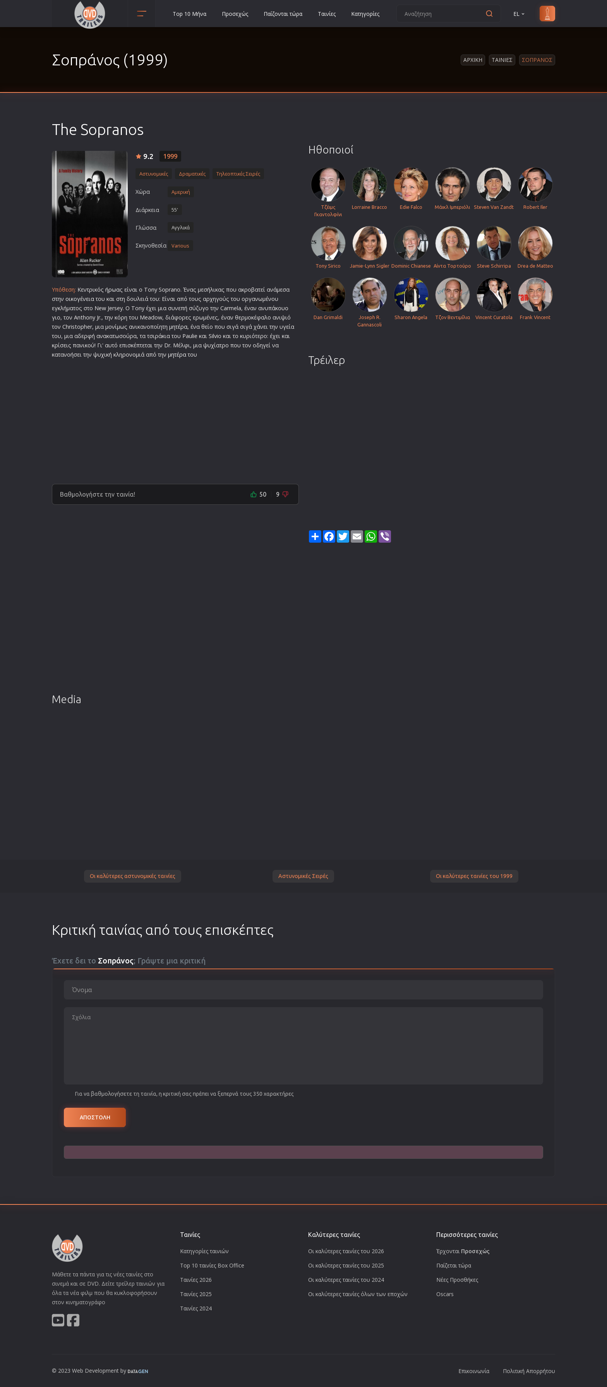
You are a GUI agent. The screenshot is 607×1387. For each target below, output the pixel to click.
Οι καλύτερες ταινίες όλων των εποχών (358, 1294)
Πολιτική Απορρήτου (529, 1371)
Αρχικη (472, 59)
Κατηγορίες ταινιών (204, 1251)
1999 (170, 156)
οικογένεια (79, 298)
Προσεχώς (235, 13)
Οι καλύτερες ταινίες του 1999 (474, 876)
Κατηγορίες (365, 13)
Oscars (445, 1294)
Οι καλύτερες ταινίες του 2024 (346, 1279)
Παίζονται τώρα (283, 13)
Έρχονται (463, 1251)
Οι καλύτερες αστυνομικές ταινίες (132, 876)
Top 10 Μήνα (189, 13)
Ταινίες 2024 (196, 1308)
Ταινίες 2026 (196, 1279)
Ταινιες (502, 59)
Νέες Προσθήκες (457, 1279)
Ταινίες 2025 (196, 1294)
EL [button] (519, 13)
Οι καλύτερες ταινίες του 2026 (346, 1251)
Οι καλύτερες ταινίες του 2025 (346, 1265)
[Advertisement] (175, 418)
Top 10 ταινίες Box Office (212, 1265)
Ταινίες (327, 13)
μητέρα (178, 326)
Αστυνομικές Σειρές (303, 876)
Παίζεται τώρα (453, 1265)
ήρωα (112, 289)
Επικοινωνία (473, 1371)
